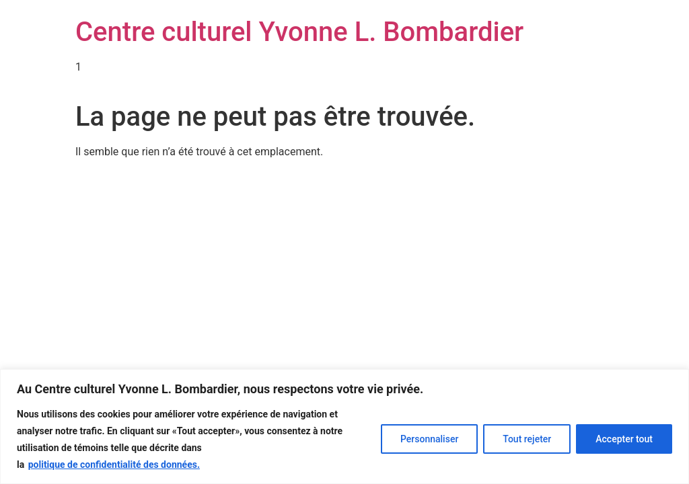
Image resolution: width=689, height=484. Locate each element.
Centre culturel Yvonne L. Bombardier (299, 32)
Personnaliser (429, 439)
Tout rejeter (527, 439)
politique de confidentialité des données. (114, 464)
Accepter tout (624, 439)
